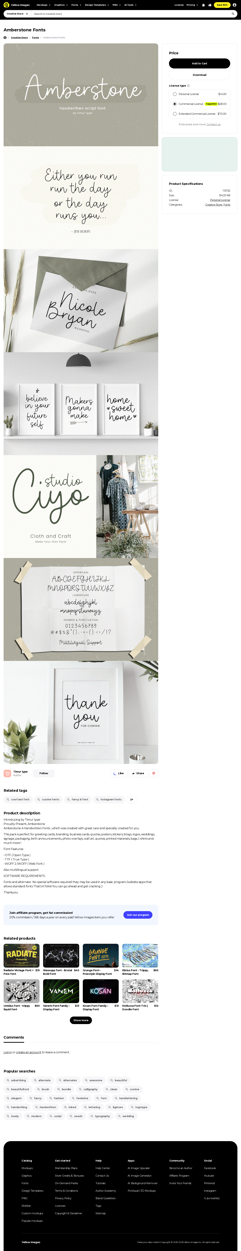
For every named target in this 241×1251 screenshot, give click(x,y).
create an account (28, 1052)
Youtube (209, 1175)
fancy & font (77, 799)
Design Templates (32, 1190)
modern (34, 1116)
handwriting (16, 1107)
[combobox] (134, 13)
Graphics (27, 1175)
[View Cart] (203, 5)
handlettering (126, 1098)
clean (111, 1089)
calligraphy (88, 1089)
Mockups (27, 1168)
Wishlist (26, 1205)
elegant (13, 1098)
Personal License (220, 200)
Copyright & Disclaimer (68, 1213)
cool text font (17, 799)
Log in (8, 1052)
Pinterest (209, 1183)
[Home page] (5, 37)
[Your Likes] (210, 5)
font (101, 1098)
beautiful (118, 1080)
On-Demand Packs (66, 1183)
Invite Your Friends (180, 1183)
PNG (24, 1198)
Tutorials (100, 1183)
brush (43, 1089)
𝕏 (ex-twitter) (211, 1198)
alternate (42, 1080)
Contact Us (102, 1175)
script (55, 1116)
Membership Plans (66, 1168)
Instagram (210, 1190)
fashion (56, 1098)
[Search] (233, 14)
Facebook (210, 1168)
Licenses (60, 1205)
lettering (92, 1107)
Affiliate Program (179, 1175)
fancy (35, 1098)
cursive (132, 1089)
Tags (98, 1205)
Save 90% (222, 5)
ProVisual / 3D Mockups (142, 1190)
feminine (80, 1098)
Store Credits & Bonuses (69, 1175)
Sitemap (101, 1213)
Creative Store (213, 204)
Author (17, 775)
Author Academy (106, 1190)
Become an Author (180, 1168)
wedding (126, 1116)
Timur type (20, 771)
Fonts (226, 204)
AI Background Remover (143, 1183)
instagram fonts (108, 799)
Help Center (103, 1168)
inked (70, 1107)
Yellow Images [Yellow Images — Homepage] (31, 1242)
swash (75, 1116)
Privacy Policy (63, 1198)
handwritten (45, 1107)
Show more (80, 1020)
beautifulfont (17, 1089)
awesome (93, 1080)
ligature (115, 1107)
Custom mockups (32, 1213)
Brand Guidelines (105, 1198)
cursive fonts (48, 799)
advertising (16, 1080)
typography (100, 1116)
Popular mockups (32, 1220)
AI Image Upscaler (139, 1168)
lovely (12, 1116)
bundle (64, 1089)
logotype (139, 1107)
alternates (68, 1080)
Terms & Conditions (66, 1190)
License (179, 5)
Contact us (214, 124)
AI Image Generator (140, 1175)
